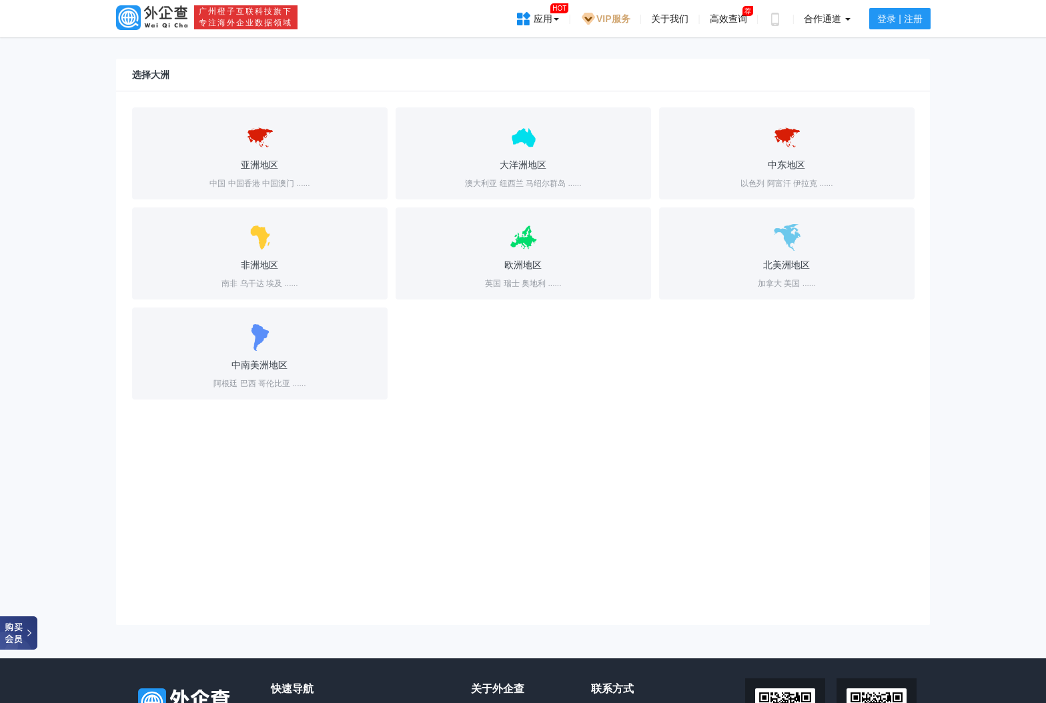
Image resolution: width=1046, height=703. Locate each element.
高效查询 (728, 18)
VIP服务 (605, 19)
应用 (546, 14)
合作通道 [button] (827, 18)
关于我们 (669, 18)
